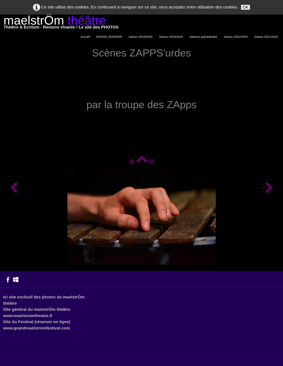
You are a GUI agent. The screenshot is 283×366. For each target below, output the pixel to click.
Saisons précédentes (204, 36)
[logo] (61, 23)
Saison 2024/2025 (141, 36)
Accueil (85, 36)
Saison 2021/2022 (266, 36)
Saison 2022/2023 (236, 36)
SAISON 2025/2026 (109, 36)
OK (245, 7)
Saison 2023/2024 (171, 36)
